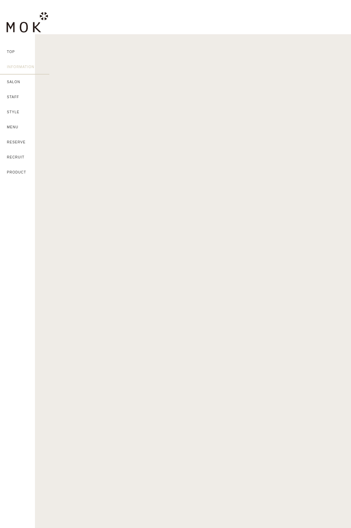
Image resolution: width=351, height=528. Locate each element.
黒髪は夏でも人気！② (304, 74)
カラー (257, 38)
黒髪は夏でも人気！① (304, 113)
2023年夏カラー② (300, 151)
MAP (271, 402)
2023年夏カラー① (300, 190)
